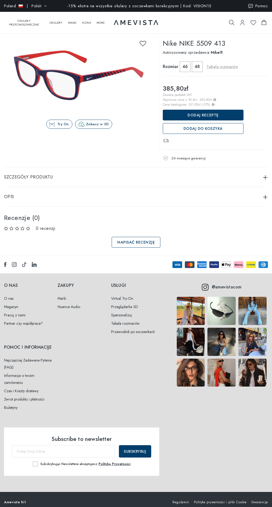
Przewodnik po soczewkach (133, 326)
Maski (72, 20)
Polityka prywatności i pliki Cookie (220, 496)
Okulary (56, 20)
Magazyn (11, 301)
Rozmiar (170, 61)
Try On (63, 118)
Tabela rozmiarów (222, 61)
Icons (86, 20)
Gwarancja (260, 496)
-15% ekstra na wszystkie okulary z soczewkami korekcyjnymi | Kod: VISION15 (139, 6)
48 (197, 61)
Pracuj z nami (15, 309)
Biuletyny (10, 402)
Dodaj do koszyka (203, 123)
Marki (62, 293)
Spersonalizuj (121, 309)
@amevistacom (221, 282)
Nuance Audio (69, 301)
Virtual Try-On (122, 293)
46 (185, 61)
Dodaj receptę (203, 109)
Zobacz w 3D (97, 118)
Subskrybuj (135, 446)
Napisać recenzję (136, 237)
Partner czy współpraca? (23, 318)
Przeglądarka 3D (124, 301)
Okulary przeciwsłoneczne (24, 20)
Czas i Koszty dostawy (21, 385)
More (101, 20)
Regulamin (180, 496)
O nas (8, 293)
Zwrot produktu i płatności (24, 394)
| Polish (25, 6)
